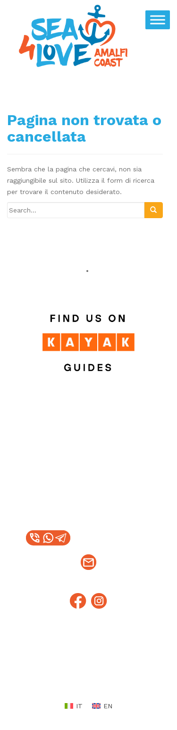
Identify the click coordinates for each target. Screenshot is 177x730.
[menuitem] (73, 705)
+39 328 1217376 (110, 538)
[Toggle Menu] (157, 19)
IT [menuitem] (79, 706)
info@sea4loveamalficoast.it (88, 569)
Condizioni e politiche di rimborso (98, 671)
